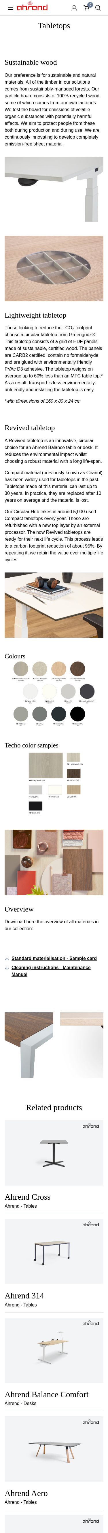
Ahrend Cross (27, 1196)
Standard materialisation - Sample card (54, 958)
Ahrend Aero (26, 1493)
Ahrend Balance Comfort (46, 1394)
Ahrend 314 (24, 1295)
